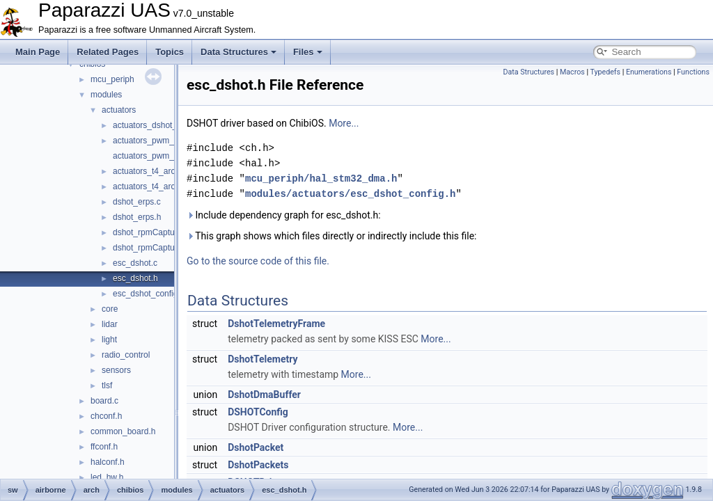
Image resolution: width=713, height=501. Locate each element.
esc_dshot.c (135, 263)
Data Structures (238, 52)
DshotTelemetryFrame (276, 323)
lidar (110, 324)
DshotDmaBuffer (264, 394)
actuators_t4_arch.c (149, 171)
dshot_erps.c (137, 202)
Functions (693, 72)
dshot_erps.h (137, 217)
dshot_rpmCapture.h (151, 248)
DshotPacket (255, 447)
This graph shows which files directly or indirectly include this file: (332, 235)
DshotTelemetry (262, 359)
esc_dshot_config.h (149, 294)
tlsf (107, 385)
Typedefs (605, 72)
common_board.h (123, 431)
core (110, 309)
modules (106, 95)
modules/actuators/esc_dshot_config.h (350, 193)
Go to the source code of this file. (258, 261)
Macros (572, 72)
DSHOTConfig (258, 412)
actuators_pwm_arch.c (155, 140)
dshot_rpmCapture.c (151, 232)
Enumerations (649, 72)
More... (344, 123)
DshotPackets (258, 464)
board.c (104, 401)
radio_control (126, 355)
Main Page (37, 52)
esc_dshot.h (135, 278)
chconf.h (106, 416)
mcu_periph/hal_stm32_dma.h (321, 178)
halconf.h (108, 462)
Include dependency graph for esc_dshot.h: (284, 215)
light (109, 339)
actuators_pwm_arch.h (155, 156)
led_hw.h (107, 477)
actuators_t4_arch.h (150, 186)
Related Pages (108, 52)
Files (307, 52)
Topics (169, 52)
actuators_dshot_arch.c (156, 125)
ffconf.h (104, 447)
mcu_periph (112, 79)
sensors (116, 370)
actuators (119, 110)
